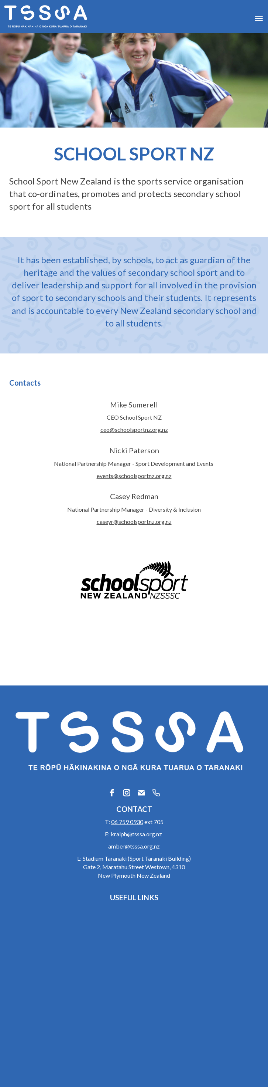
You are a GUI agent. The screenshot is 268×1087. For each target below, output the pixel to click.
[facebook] (111, 792)
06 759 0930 (127, 821)
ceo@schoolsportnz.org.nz (134, 429)
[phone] (156, 792)
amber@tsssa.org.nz (134, 846)
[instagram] (126, 792)
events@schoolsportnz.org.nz (134, 475)
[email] (141, 792)
